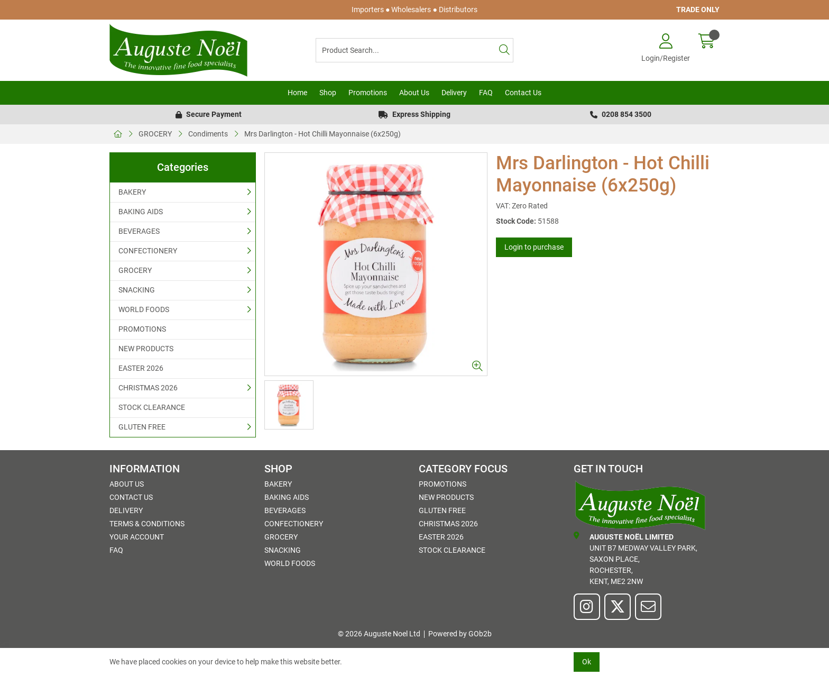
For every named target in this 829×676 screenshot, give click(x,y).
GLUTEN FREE (141, 427)
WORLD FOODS (143, 309)
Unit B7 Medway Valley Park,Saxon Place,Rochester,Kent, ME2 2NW (635, 559)
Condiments (208, 134)
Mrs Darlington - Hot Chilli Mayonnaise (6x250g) (322, 134)
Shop (327, 92)
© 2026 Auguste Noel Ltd (379, 633)
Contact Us (523, 92)
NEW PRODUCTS (145, 348)
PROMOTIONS (142, 329)
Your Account (136, 537)
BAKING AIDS (140, 211)
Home (297, 92)
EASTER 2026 (140, 368)
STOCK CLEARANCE (151, 407)
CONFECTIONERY (147, 250)
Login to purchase (534, 247)
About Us (414, 92)
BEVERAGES (139, 231)
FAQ (486, 92)
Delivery (454, 92)
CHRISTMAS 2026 (148, 387)
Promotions (367, 92)
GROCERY (155, 134)
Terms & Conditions (147, 523)
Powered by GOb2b (460, 633)
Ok (586, 661)
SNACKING (136, 290)
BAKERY (132, 192)
